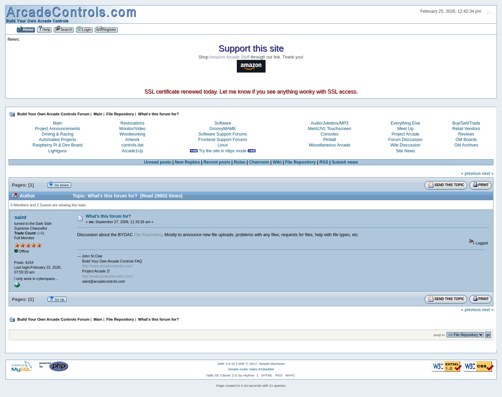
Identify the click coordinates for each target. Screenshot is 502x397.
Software (222, 123)
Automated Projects (57, 139)
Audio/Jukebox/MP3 (330, 123)
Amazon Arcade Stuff (229, 57)
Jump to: (439, 335)
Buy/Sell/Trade (466, 123)
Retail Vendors (466, 128)
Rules (239, 162)
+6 (41, 233)
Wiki (277, 162)
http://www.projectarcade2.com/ (107, 276)
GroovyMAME (222, 128)
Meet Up (405, 128)
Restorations (132, 123)
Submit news (345, 162)
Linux (223, 145)
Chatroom (259, 162)
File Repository (300, 162)
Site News (405, 151)
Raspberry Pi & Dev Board (57, 145)
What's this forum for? (108, 216)
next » (487, 173)
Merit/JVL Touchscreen (329, 128)
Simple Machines (272, 364)
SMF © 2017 (247, 364)
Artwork (132, 139)
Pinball (329, 139)
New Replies (187, 162)
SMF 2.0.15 (226, 364)
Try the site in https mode (223, 151)
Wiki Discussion (405, 145)
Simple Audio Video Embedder (251, 369)
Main (57, 123)
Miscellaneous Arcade (329, 145)
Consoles (329, 134)
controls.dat (132, 145)
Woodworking (132, 134)
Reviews (466, 134)
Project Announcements (57, 128)
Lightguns (57, 151)
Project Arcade (405, 134)
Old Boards (466, 139)
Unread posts (157, 162)
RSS (323, 162)
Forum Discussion (405, 139)
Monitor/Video (132, 128)
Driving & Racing (58, 134)
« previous (471, 173)
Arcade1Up (132, 151)
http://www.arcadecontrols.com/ (107, 266)
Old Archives (466, 145)
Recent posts (217, 162)
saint (20, 217)
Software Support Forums (222, 134)
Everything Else (405, 123)
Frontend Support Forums (222, 139)
